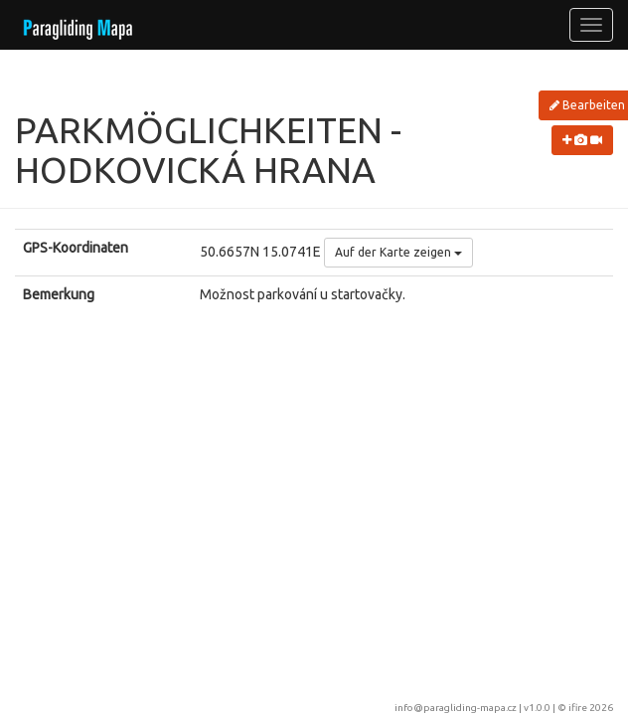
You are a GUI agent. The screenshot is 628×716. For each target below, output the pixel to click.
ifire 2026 (590, 707)
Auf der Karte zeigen (398, 252)
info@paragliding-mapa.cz (455, 707)
